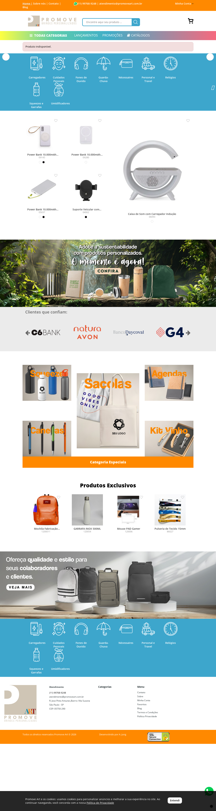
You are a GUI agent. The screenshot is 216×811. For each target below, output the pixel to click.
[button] (6, 87)
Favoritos (142, 771)
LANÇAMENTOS (86, 35)
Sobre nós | (40, 3)
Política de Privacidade (100, 802)
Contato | (55, 3)
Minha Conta (184, 3)
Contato (141, 759)
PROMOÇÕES (112, 35)
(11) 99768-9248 (86, 3)
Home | (27, 3)
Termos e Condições (147, 779)
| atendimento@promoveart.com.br (119, 3)
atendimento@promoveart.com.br (66, 763)
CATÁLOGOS (138, 35)
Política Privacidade (147, 783)
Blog (25, 7)
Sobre (140, 763)
